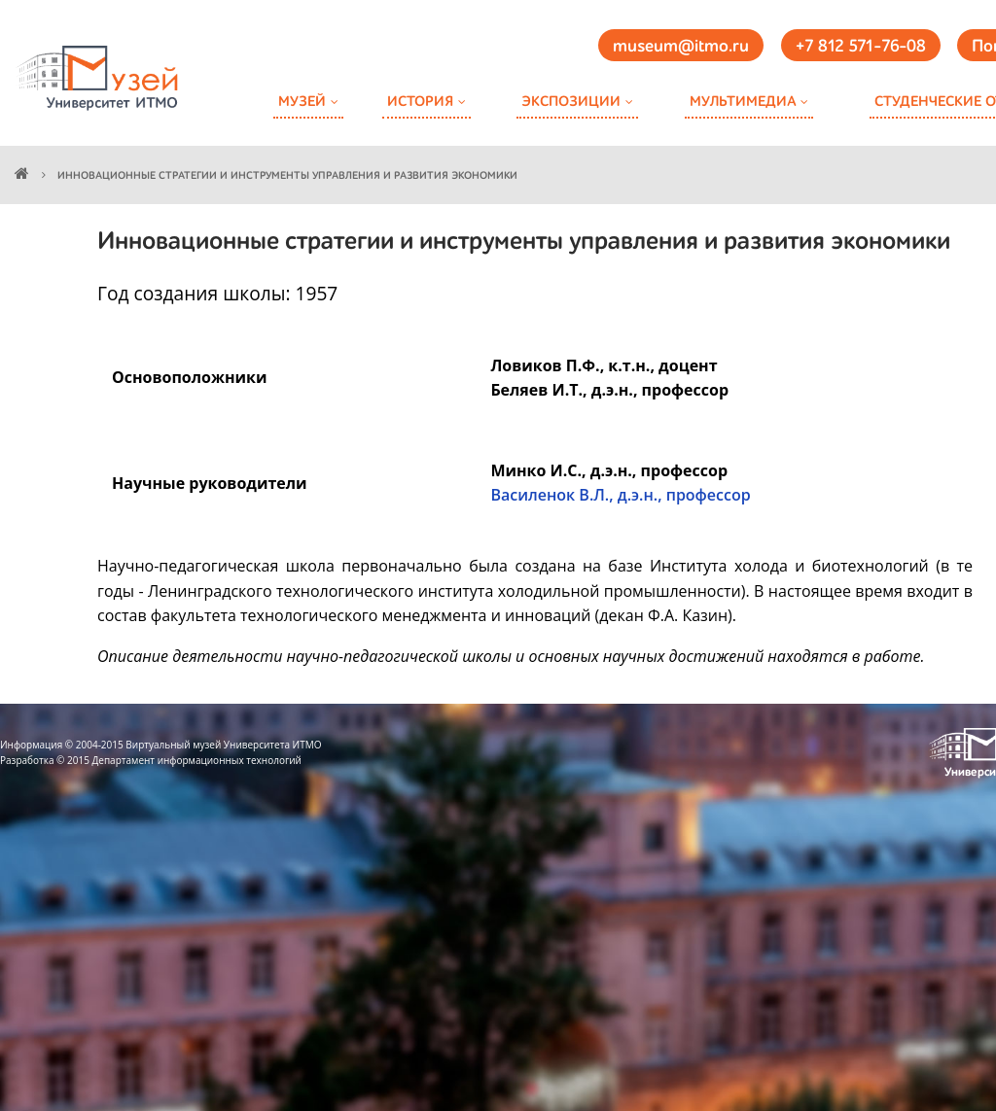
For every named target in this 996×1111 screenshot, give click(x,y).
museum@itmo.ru (681, 46)
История (420, 101)
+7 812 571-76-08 (861, 46)
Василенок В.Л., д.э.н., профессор (620, 494)
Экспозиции (571, 101)
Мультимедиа (743, 101)
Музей (302, 101)
